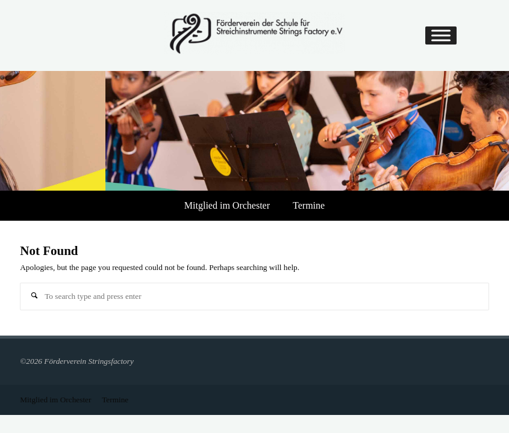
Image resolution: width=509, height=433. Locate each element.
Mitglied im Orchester (227, 205)
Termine (309, 205)
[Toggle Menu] (441, 35)
